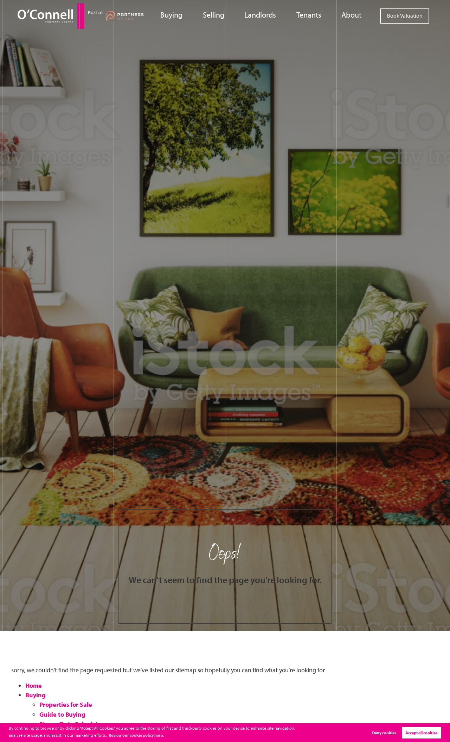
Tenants (317, 15)
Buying (199, 15)
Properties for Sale (65, 704)
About (354, 15)
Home (33, 685)
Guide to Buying (62, 714)
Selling (236, 15)
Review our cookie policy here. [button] (136, 735)
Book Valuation (405, 15)
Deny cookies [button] (384, 732)
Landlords (276, 15)
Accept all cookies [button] (421, 732)
